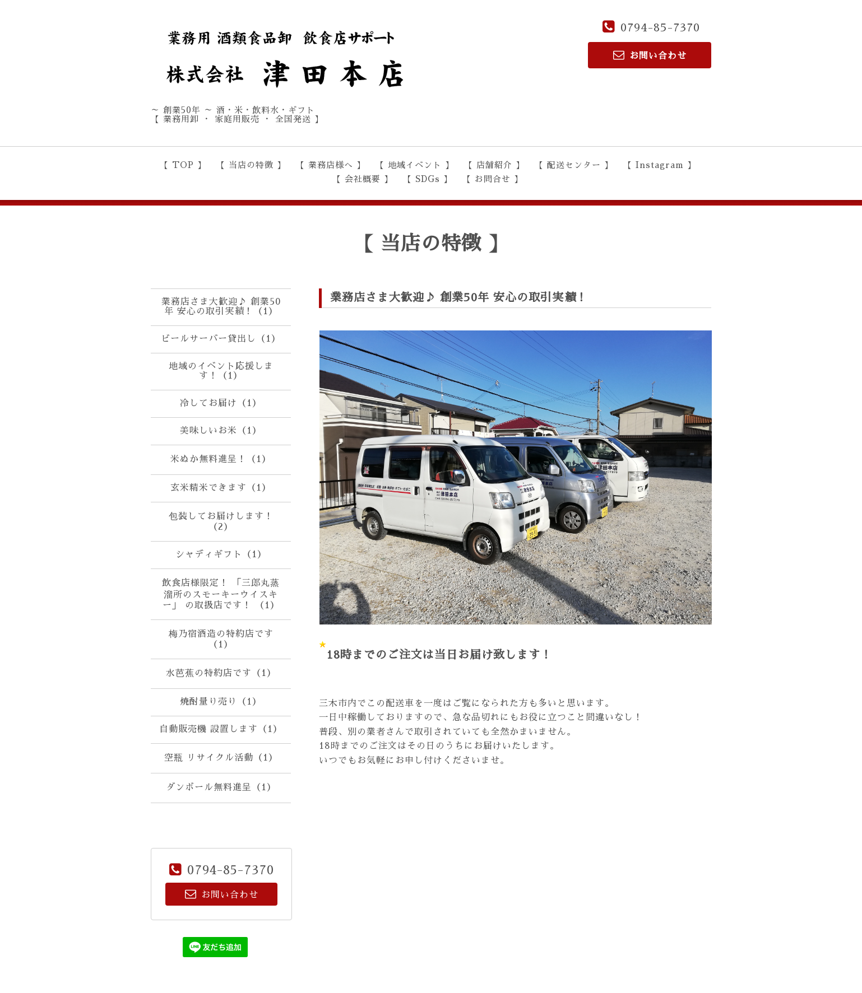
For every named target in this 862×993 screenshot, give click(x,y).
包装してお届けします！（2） (221, 522)
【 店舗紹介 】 (494, 165)
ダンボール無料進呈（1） (221, 787)
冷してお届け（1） (221, 403)
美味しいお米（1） (221, 430)
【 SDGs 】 (427, 179)
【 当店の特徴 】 (251, 165)
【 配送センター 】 (574, 165)
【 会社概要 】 (362, 179)
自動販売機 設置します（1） (220, 729)
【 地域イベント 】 (415, 165)
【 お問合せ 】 (492, 179)
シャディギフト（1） (221, 554)
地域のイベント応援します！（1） (221, 371)
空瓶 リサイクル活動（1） (221, 757)
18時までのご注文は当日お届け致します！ (439, 654)
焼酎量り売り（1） (221, 701)
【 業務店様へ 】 (330, 165)
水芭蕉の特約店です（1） (221, 673)
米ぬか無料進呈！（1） (220, 459)
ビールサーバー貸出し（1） (221, 338)
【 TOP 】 (183, 165)
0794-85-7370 (660, 27)
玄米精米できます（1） (220, 487)
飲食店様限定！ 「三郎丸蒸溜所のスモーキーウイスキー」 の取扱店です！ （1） (221, 594)
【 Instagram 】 (659, 165)
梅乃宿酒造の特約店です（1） (221, 639)
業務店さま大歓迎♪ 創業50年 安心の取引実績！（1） (221, 306)
